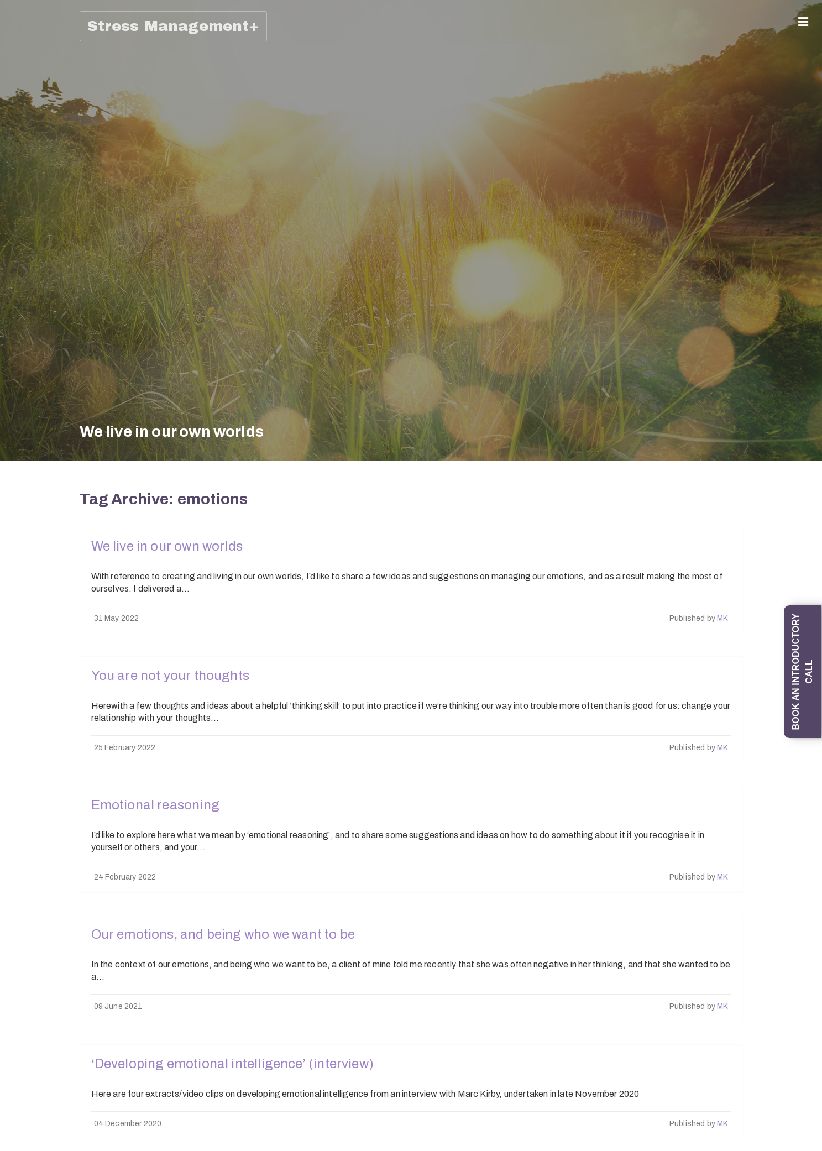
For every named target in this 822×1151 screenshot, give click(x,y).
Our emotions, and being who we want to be (223, 934)
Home (19, 41)
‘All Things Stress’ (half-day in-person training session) (22, 784)
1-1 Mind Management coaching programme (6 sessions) (22, 377)
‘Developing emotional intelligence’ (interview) (232, 1063)
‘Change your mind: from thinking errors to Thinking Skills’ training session (22, 485)
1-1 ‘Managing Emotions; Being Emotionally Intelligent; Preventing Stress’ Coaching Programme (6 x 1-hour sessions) (22, 265)
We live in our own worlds (167, 546)
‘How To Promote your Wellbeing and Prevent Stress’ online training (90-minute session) (22, 1066)
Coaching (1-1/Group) (19, 93)
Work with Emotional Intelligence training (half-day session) (22, 968)
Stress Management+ (173, 26)
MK (722, 618)
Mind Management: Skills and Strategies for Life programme (22, 153)
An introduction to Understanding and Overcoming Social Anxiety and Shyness (22, 583)
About (19, 60)
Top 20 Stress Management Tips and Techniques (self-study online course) (22, 878)
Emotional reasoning (155, 805)
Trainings (19, 424)
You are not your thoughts (170, 675)
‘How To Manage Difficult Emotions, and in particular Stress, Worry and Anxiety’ (22, 686)
